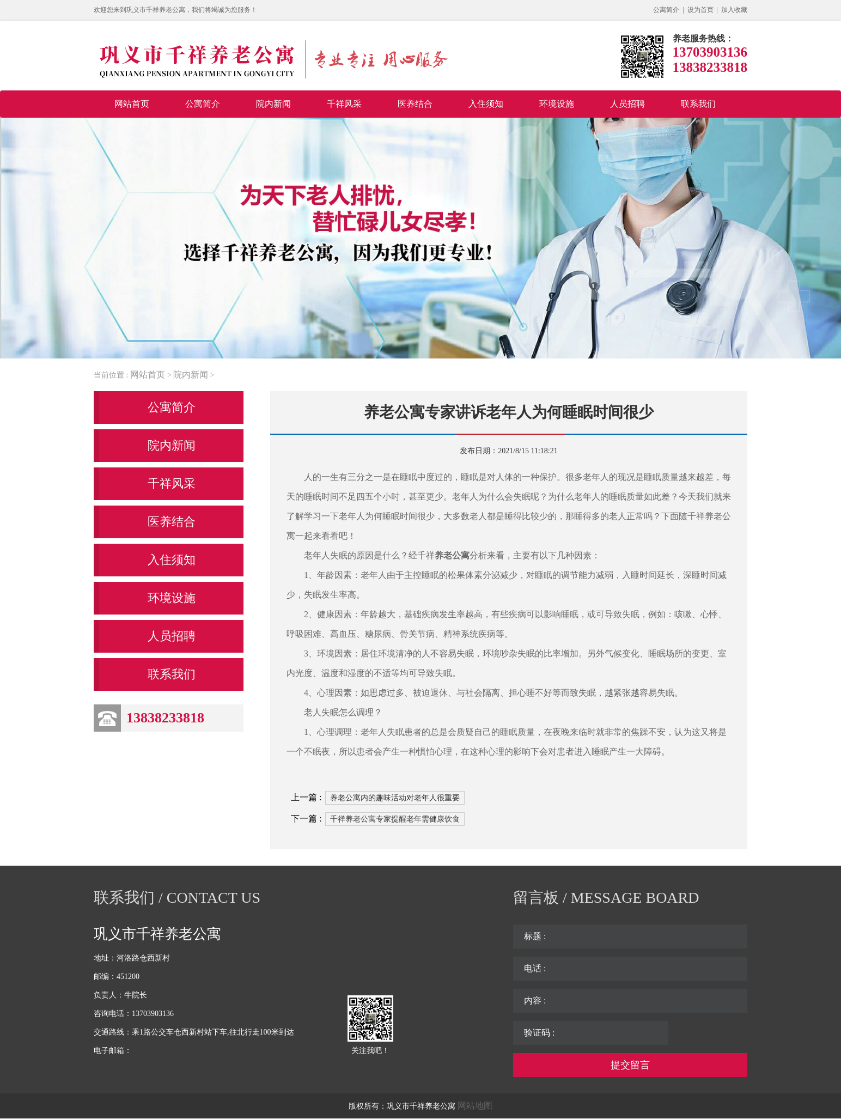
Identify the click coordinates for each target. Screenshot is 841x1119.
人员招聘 (627, 103)
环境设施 (556, 103)
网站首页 (131, 103)
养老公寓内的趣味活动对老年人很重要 (395, 798)
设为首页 (700, 10)
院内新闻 (273, 103)
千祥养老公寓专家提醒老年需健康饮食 (395, 819)
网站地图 (475, 1105)
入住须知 (485, 103)
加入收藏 (734, 10)
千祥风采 (344, 103)
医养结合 (415, 103)
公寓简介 (666, 10)
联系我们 (698, 103)
